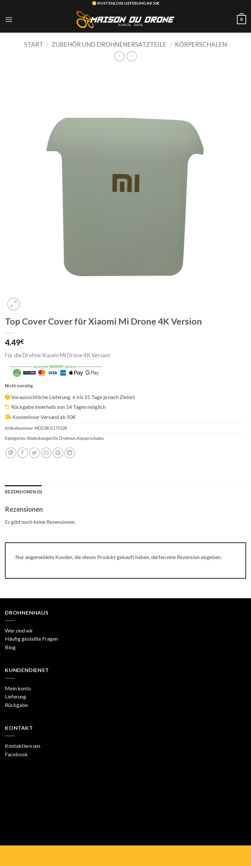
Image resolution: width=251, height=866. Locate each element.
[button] (9, 19)
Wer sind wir (19, 630)
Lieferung (15, 696)
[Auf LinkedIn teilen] (69, 452)
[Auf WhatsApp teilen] (11, 452)
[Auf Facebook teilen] (22, 452)
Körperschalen (201, 44)
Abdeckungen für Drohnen (51, 438)
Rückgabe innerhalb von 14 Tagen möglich (58, 407)
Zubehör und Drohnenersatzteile (109, 44)
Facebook (16, 754)
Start (33, 44)
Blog (10, 647)
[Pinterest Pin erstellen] (58, 452)
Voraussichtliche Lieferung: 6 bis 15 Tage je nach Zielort (73, 397)
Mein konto (18, 688)
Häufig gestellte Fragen (31, 638)
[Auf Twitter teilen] (34, 452)
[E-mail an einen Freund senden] (46, 452)
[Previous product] (131, 56)
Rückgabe (16, 705)
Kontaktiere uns (23, 746)
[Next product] (119, 56)
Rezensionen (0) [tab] (23, 491)
